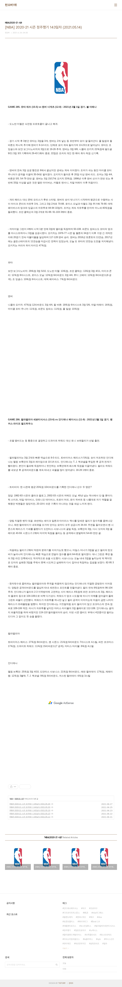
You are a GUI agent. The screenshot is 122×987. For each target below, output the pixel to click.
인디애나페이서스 (71, 908)
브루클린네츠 (91, 935)
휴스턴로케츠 (106, 935)
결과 (105, 943)
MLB (86, 913)
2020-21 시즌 (19, 799)
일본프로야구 (80, 930)
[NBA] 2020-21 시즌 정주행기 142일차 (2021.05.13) (30, 810)
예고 (92, 917)
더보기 (65, 948)
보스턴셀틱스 (86, 926)
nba (100, 917)
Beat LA (96, 921)
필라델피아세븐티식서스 (105, 926)
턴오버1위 (11, 5)
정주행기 (67, 930)
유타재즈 (67, 943)
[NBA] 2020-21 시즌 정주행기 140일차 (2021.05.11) (30, 817)
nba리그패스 (98, 913)
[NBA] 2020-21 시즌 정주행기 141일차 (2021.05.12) (30, 814)
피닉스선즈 (109, 939)
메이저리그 (83, 921)
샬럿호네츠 (94, 943)
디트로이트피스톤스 (72, 913)
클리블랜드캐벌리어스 (72, 935)
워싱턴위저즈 (80, 943)
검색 (56, 964)
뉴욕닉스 (93, 930)
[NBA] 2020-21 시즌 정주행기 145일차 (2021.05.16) (30, 804)
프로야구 (93, 908)
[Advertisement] (61, 702)
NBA (11, 799)
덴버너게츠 (81, 917)
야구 (84, 908)
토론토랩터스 (69, 921)
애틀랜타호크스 (70, 926)
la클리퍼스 (88, 939)
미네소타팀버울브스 (72, 939)
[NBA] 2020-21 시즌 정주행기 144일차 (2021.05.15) (30, 807)
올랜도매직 (68, 917)
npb (99, 939)
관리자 (71, 983)
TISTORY (61, 983)
